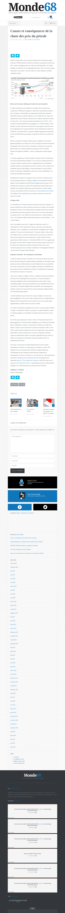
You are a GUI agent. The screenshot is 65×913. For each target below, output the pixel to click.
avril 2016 (12, 662)
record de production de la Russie (44, 191)
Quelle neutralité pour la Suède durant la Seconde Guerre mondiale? (26, 541)
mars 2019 (12, 582)
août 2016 (12, 647)
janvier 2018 (13, 605)
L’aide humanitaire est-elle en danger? (15, 410)
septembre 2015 (14, 689)
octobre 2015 (13, 685)
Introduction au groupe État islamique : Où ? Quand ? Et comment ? (48, 411)
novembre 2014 (14, 720)
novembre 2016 (14, 636)
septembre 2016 (14, 643)
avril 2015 (12, 701)
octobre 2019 (13, 563)
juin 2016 (12, 655)
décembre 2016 (14, 632)
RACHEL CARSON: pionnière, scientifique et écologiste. (24, 545)
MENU (53, 23)
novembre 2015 (14, 682)
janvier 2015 (13, 712)
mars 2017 (12, 620)
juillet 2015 (13, 693)
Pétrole (22, 384)
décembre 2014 (14, 716)
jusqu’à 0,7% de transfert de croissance (27, 360)
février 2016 (13, 670)
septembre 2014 (14, 728)
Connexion (16, 757)
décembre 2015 (14, 678)
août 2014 (12, 731)
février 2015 (13, 708)
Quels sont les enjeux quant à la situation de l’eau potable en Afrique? (27, 553)
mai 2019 (12, 575)
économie (15, 384)
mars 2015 (12, 705)
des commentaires (19, 761)
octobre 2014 (13, 724)
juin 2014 (12, 739)
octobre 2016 (13, 639)
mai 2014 (12, 743)
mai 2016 (12, 659)
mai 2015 (12, 697)
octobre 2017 (13, 609)
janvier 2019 (13, 586)
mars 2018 (12, 597)
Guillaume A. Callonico (32, 39)
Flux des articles (19, 759)
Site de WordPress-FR (19, 763)
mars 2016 (12, 666)
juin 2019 (12, 571)
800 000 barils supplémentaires (35, 183)
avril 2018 (12, 594)
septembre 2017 (14, 613)
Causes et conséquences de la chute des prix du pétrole (23, 538)
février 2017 (13, 624)
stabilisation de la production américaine (33, 193)
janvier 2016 (13, 674)
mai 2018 (12, 590)
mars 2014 (12, 747)
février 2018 (13, 601)
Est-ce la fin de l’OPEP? (30, 410)
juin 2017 (12, 617)
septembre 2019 (14, 567)
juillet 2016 (13, 651)
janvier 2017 (13, 628)
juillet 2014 (13, 735)
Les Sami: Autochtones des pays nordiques (20, 549)
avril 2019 (12, 578)
